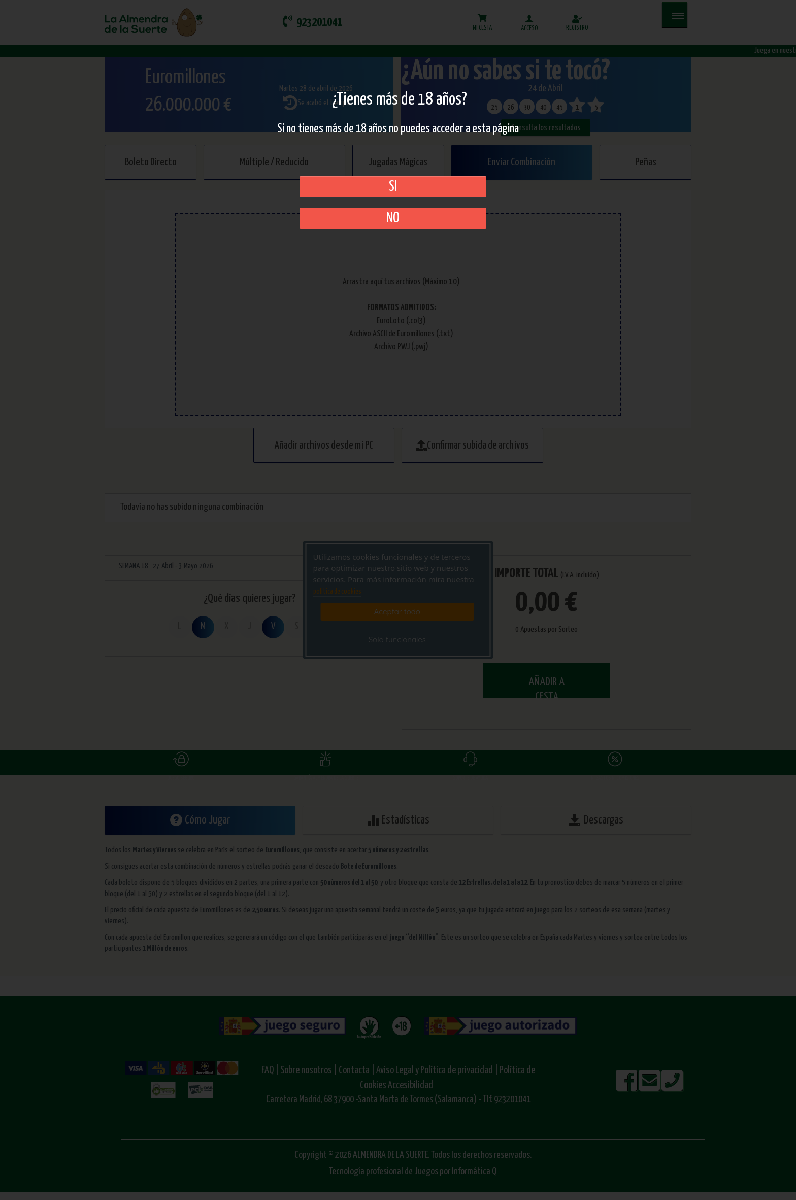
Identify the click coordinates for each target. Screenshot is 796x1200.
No (393, 218)
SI (393, 187)
